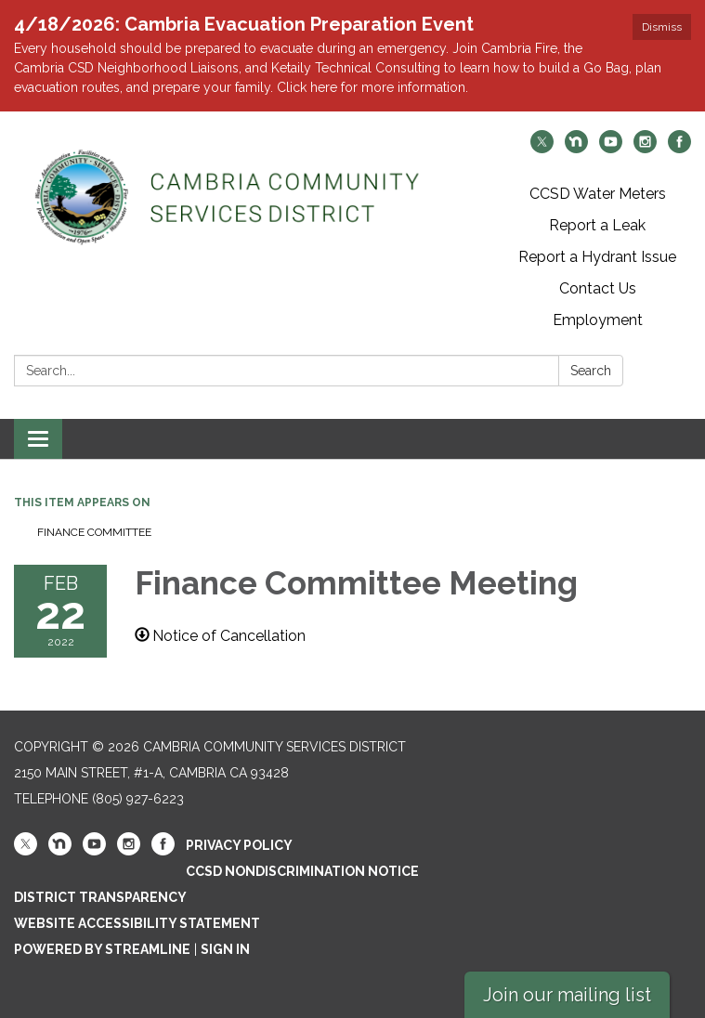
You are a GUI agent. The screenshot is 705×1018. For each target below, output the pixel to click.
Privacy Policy (239, 845)
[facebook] (679, 148)
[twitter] (542, 148)
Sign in (225, 949)
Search (590, 370)
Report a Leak (597, 225)
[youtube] (610, 148)
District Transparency (100, 897)
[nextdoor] (576, 148)
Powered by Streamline (102, 949)
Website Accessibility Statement (137, 923)
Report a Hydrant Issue (597, 257)
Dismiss (662, 26)
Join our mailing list (567, 995)
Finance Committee (94, 532)
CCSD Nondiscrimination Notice (302, 871)
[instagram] (645, 148)
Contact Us (597, 288)
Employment (598, 320)
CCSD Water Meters (597, 193)
